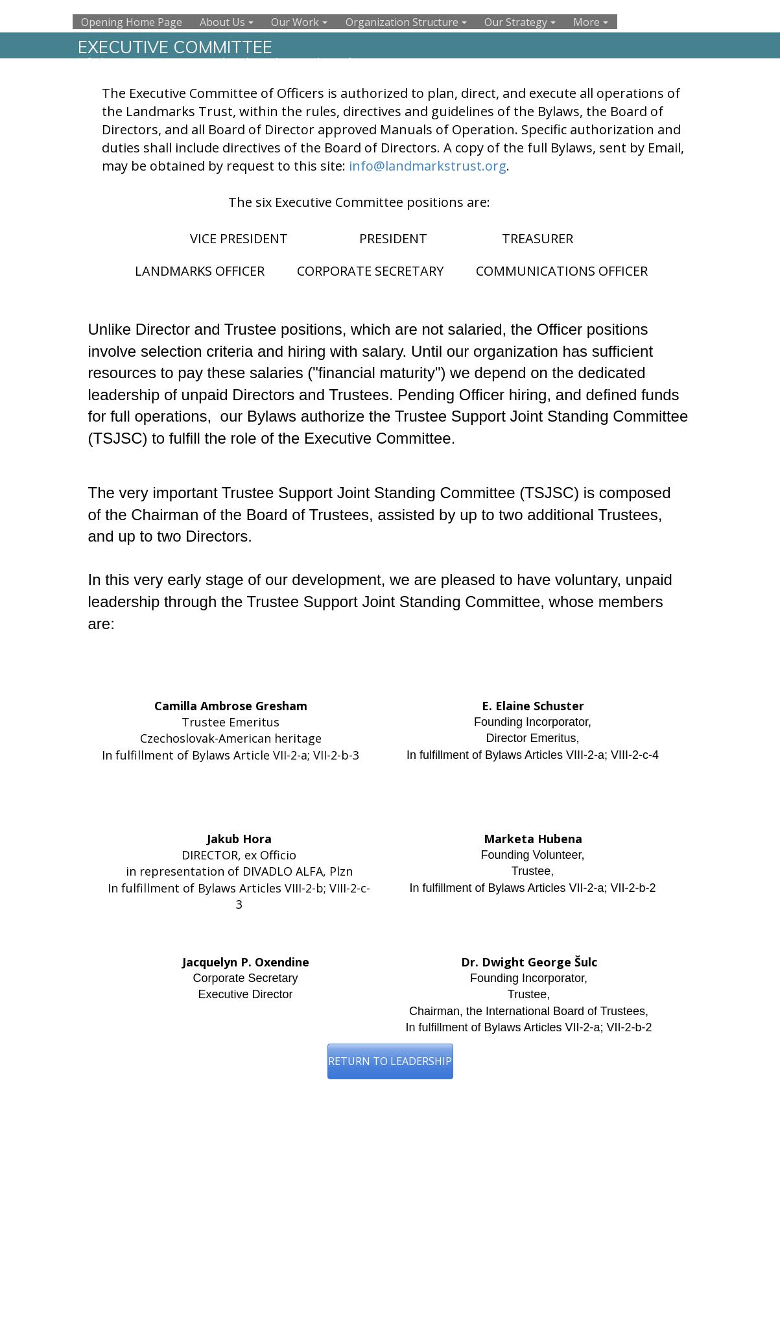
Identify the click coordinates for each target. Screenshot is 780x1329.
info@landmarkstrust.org (427, 165)
